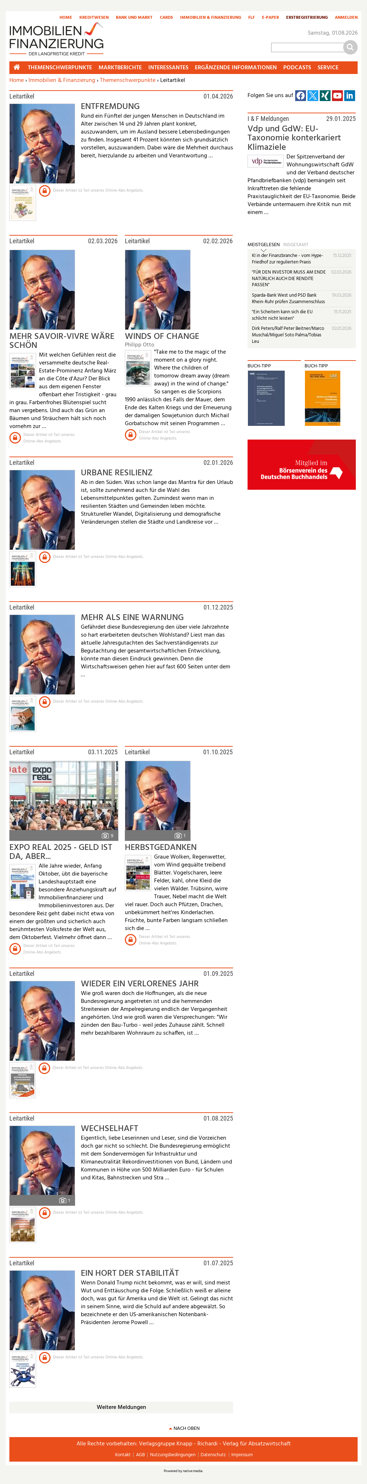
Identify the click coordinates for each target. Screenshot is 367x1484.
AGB (140, 1455)
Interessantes (168, 68)
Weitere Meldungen (121, 1407)
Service (328, 68)
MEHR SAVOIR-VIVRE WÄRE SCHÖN (61, 341)
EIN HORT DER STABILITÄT (130, 1273)
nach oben (187, 1428)
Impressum (242, 1455)
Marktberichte (120, 68)
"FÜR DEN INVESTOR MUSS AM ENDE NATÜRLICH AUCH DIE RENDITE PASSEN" (289, 279)
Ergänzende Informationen (236, 68)
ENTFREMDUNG (110, 107)
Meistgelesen (264, 245)
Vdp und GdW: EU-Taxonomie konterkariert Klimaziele (294, 138)
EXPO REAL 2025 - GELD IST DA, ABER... (60, 852)
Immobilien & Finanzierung (210, 18)
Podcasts (297, 68)
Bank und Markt (134, 18)
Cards (166, 18)
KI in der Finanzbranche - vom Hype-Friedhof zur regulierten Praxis (287, 259)
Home (66, 18)
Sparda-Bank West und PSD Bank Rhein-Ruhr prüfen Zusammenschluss (288, 299)
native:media (192, 1471)
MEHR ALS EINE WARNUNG (132, 618)
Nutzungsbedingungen (173, 1455)
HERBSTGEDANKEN (161, 848)
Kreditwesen (94, 18)
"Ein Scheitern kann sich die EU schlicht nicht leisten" (282, 315)
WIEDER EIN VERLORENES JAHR (140, 984)
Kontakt (123, 1455)
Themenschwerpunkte (128, 80)
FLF (251, 18)
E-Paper (270, 18)
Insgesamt (296, 245)
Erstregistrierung (307, 18)
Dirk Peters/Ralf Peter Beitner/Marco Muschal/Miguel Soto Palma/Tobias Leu (288, 335)
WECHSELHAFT (109, 1129)
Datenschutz (213, 1455)
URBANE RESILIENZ (117, 473)
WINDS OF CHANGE (162, 337)
